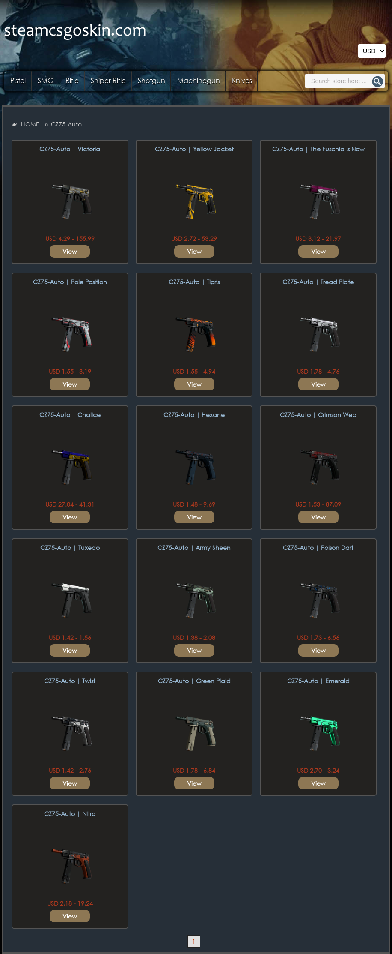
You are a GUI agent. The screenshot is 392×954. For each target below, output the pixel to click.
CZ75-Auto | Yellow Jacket (194, 149)
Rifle (72, 80)
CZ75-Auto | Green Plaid (194, 680)
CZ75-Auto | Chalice (70, 414)
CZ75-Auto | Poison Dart (318, 547)
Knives (242, 80)
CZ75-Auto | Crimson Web (318, 414)
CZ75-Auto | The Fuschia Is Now (318, 149)
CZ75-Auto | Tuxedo (70, 547)
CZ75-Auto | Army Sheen (194, 547)
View (69, 251)
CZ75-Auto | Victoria (69, 149)
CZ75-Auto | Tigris (194, 281)
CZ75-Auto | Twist (69, 680)
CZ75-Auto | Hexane (194, 414)
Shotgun (151, 80)
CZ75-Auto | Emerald (318, 680)
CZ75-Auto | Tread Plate (318, 281)
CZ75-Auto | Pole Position (70, 281)
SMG (45, 80)
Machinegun (198, 80)
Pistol (18, 80)
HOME (30, 124)
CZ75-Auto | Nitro (69, 813)
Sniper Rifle (108, 80)
